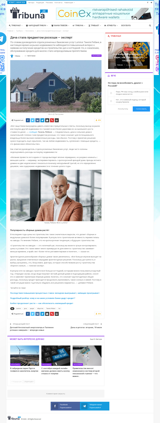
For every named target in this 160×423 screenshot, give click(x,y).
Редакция (40, 2)
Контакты (58, 2)
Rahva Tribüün (59, 26)
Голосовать (141, 109)
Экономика (96, 55)
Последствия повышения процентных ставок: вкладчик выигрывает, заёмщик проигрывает (55, 293)
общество (40, 308)
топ (59, 308)
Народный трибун (36, 26)
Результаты (123, 109)
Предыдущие (16, 381)
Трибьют (94, 26)
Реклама (49, 2)
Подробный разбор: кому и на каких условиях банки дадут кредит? (42, 298)
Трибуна (78, 26)
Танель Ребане (50, 308)
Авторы (31, 2)
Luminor (18, 308)
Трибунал (15, 26)
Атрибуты (110, 26)
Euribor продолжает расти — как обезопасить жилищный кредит (41, 303)
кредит (32, 308)
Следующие (29, 381)
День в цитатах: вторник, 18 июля (86, 327)
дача (25, 308)
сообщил (33, 132)
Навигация (68, 2)
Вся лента (126, 26)
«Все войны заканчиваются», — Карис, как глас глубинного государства (129, 57)
